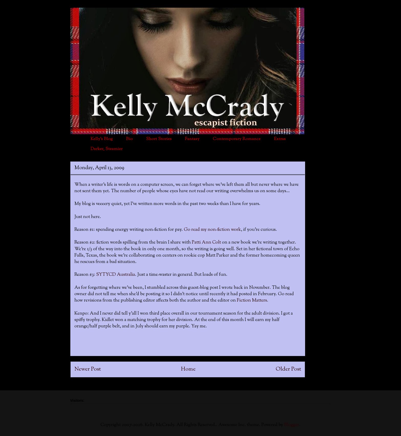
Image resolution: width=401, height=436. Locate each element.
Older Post (288, 369)
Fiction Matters (252, 300)
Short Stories (159, 139)
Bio (129, 139)
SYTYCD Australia (115, 274)
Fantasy (192, 139)
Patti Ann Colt (207, 242)
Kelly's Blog (102, 139)
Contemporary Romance (237, 139)
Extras (280, 139)
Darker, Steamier (106, 149)
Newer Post (87, 369)
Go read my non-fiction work (212, 229)
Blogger (291, 425)
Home (188, 369)
